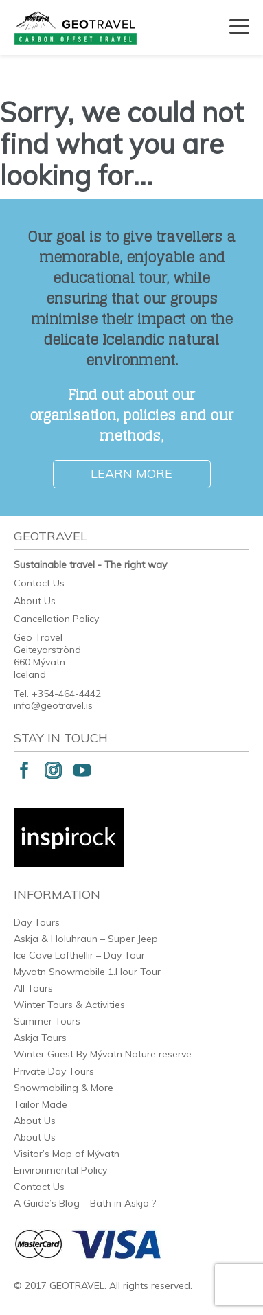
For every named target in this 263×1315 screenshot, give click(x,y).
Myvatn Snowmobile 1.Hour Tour (87, 971)
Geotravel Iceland (75, 27)
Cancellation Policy (56, 618)
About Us (35, 600)
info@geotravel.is (53, 705)
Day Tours (37, 922)
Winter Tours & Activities (69, 1004)
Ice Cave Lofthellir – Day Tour (79, 955)
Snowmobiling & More (63, 1087)
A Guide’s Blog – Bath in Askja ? (85, 1203)
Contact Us (39, 583)
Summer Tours (47, 1021)
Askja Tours (40, 1037)
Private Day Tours (54, 1071)
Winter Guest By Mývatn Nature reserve (103, 1054)
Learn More (131, 473)
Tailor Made (40, 1104)
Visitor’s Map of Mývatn (66, 1153)
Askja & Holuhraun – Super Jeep (86, 938)
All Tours (33, 988)
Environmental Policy (60, 1170)
